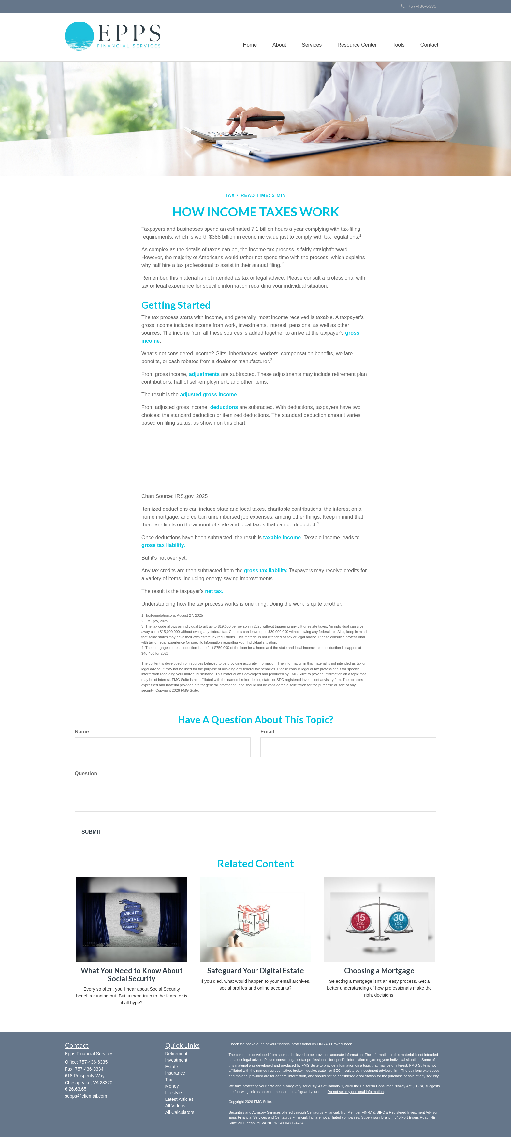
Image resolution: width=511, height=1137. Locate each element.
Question (86, 773)
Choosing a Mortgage (379, 970)
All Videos (175, 1105)
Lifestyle (173, 1092)
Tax (168, 1079)
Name (82, 731)
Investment (176, 1060)
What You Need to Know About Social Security (131, 974)
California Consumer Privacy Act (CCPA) (392, 1086)
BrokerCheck (341, 1044)
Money (172, 1086)
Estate (171, 1066)
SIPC (381, 1112)
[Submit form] (91, 832)
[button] (276, 37)
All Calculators (179, 1112)
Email (267, 731)
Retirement (176, 1053)
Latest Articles (179, 1099)
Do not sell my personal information (356, 1092)
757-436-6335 (418, 6)
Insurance (175, 1073)
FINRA (367, 1112)
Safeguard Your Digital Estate (255, 970)
